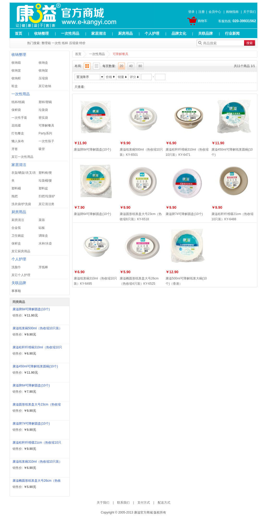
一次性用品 (70, 33)
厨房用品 (125, 33)
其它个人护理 (20, 275)
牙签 (14, 149)
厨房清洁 (17, 220)
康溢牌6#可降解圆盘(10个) (31, 385)
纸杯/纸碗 (18, 102)
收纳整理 (41, 33)
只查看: (80, 87)
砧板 (42, 228)
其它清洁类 (46, 204)
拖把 (14, 196)
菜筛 (42, 220)
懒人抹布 (17, 141)
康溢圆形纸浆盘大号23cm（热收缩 (37, 404)
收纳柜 (16, 78)
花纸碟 (16, 125)
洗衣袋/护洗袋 (21, 204)
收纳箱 (16, 62)
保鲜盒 (16, 243)
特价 (82, 43)
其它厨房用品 (20, 251)
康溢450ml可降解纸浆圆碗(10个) (35, 366)
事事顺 (16, 291)
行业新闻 (232, 33)
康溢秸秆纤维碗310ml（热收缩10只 (37, 347)
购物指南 (232, 12)
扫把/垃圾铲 (47, 196)
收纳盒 (43, 62)
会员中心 (215, 12)
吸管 (42, 149)
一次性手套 (19, 118)
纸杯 (65, 43)
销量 (121, 77)
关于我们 (249, 12)
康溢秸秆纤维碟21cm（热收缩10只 (37, 442)
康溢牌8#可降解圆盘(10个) (31, 309)
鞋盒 (14, 86)
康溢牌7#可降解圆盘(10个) (31, 423)
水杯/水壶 (45, 243)
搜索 (249, 43)
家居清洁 (98, 33)
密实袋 (43, 118)
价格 (109, 77)
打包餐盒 (17, 133)
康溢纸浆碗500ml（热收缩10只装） (37, 328)
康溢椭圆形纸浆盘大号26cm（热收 (37, 480)
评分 (133, 77)
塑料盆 (43, 188)
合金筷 (16, 228)
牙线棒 (43, 267)
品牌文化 (179, 33)
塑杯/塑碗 (45, 102)
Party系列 (45, 133)
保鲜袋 (16, 110)
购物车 (202, 21)
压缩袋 (73, 43)
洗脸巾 (16, 267)
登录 (191, 12)
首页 (18, 33)
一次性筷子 (46, 141)
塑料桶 (16, 188)
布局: (78, 66)
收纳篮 (16, 70)
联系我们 (123, 502)
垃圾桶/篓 (45, 180)
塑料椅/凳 (45, 173)
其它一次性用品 (22, 157)
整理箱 (46, 43)
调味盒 (43, 235)
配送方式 (164, 502)
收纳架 (43, 70)
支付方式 (143, 502)
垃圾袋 (43, 110)
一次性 (56, 43)
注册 (201, 12)
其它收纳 (45, 86)
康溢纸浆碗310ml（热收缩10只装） (37, 461)
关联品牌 (205, 33)
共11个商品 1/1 (244, 66)
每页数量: (109, 66)
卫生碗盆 (17, 235)
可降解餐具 (46, 125)
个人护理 (152, 33)
